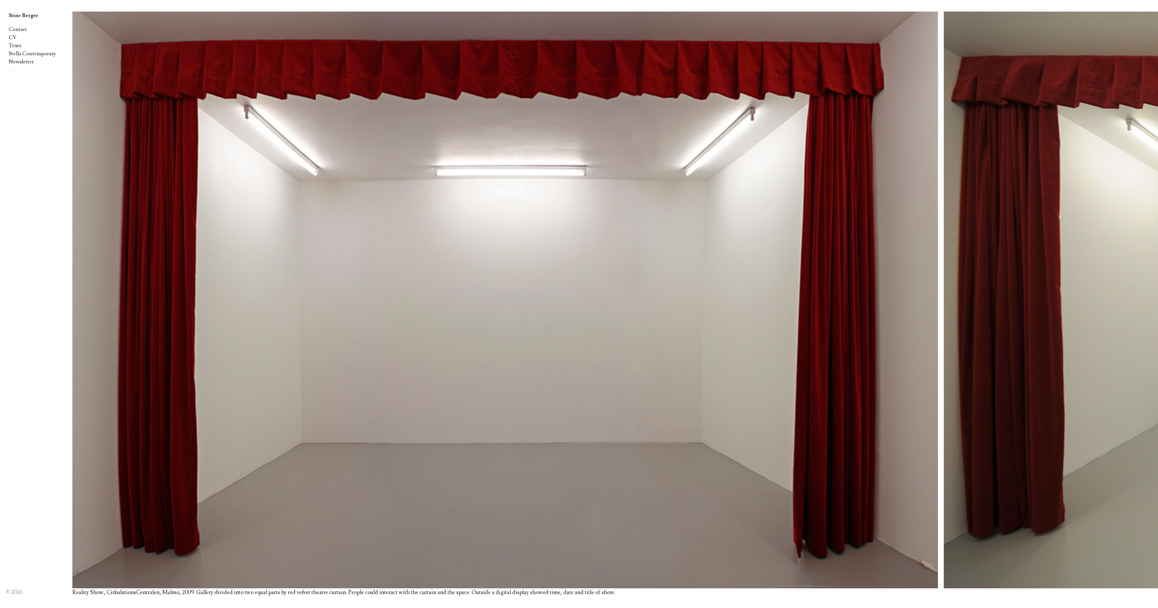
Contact (18, 29)
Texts (15, 45)
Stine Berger (23, 15)
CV (13, 37)
